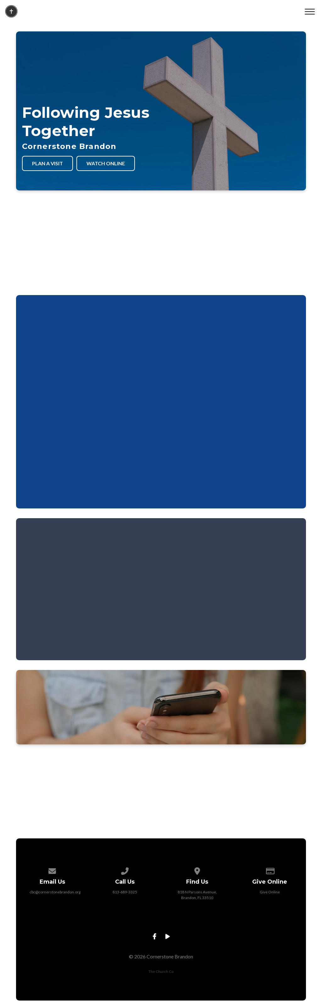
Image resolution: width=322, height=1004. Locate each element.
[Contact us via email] (52, 870)
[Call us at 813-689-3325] (124, 870)
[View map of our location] (197, 870)
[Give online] (269, 870)
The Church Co (161, 971)
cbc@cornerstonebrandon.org (55, 892)
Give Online (270, 892)
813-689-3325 (125, 892)
